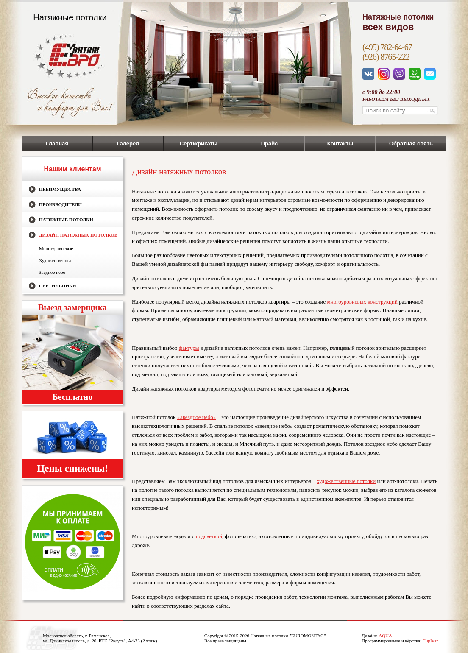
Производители (60, 204)
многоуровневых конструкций (362, 302)
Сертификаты (198, 143)
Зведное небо (52, 272)
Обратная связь (411, 143)
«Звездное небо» (196, 417)
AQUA (385, 635)
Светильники (57, 285)
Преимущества (60, 189)
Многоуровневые (56, 248)
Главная (57, 143)
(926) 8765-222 (386, 56)
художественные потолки (346, 481)
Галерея (128, 143)
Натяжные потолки (66, 219)
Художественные (55, 260)
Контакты (340, 143)
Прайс (269, 143)
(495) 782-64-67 (387, 47)
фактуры (189, 348)
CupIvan (431, 640)
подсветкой (209, 536)
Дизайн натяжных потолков (78, 234)
